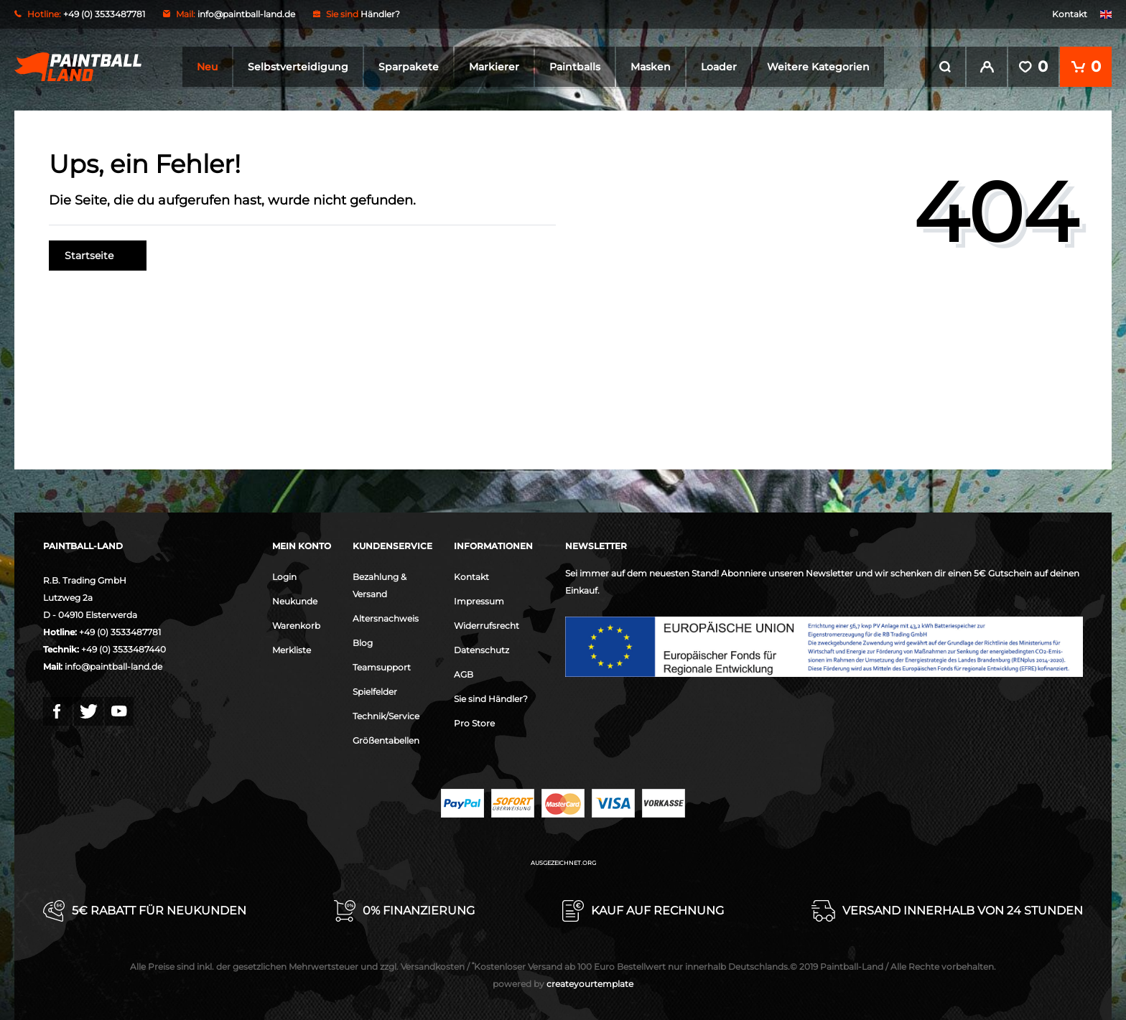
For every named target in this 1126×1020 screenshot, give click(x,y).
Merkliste (291, 648)
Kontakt (1069, 14)
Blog (363, 641)
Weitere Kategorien (818, 66)
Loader (719, 66)
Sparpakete (408, 66)
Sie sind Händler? (491, 697)
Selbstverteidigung (298, 66)
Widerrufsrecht (486, 624)
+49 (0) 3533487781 (120, 630)
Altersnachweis (386, 617)
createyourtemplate (563, 982)
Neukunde (294, 599)
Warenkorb (296, 624)
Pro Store (474, 721)
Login (284, 575)
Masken (651, 66)
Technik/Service (386, 714)
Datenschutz (481, 648)
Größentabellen (386, 739)
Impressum (479, 599)
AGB (463, 673)
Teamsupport (382, 665)
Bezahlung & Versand (379, 584)
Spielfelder (375, 690)
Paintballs (574, 66)
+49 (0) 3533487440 (123, 647)
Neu (207, 66)
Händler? (380, 14)
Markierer (494, 66)
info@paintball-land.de (246, 14)
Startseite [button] (98, 254)
